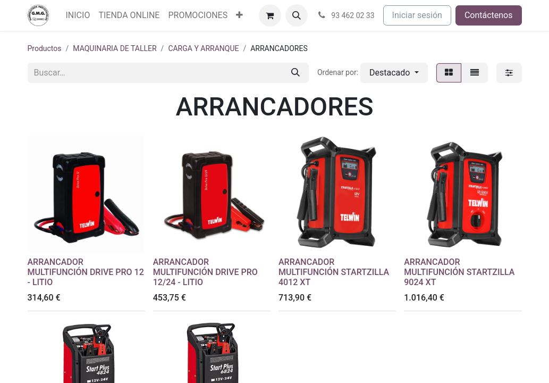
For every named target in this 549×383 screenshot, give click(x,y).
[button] (296, 15)
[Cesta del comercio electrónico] (270, 15)
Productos (45, 48)
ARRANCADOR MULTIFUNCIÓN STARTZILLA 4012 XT (333, 272)
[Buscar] (295, 73)
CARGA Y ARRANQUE (203, 48)
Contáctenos (488, 15)
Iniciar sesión (417, 15)
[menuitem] (78, 15)
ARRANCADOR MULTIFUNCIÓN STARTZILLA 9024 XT (459, 272)
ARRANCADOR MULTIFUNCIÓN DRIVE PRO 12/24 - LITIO (205, 272)
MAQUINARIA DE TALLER (114, 48)
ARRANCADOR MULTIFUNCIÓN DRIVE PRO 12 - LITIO (86, 272)
